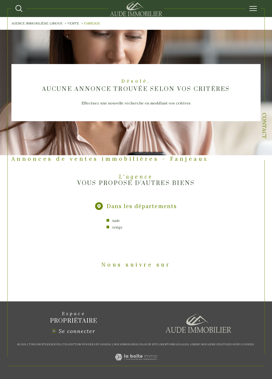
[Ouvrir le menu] (253, 8)
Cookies (248, 344)
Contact (264, 126)
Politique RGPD (228, 344)
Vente (73, 23)
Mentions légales (174, 344)
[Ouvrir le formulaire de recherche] (19, 8)
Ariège (117, 227)
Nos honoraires (126, 344)
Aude (116, 220)
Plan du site (149, 344)
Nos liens (208, 344)
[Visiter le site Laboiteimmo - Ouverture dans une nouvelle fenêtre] (136, 363)
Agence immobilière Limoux (37, 23)
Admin (194, 344)
